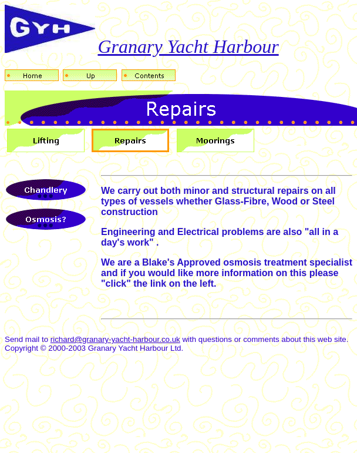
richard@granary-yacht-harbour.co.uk (115, 339)
